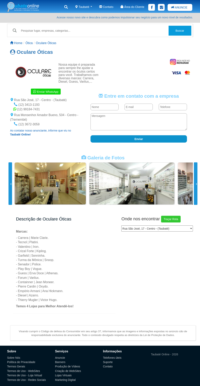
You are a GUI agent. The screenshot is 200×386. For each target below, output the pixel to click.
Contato (106, 7)
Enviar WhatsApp (45, 91)
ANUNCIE (179, 7)
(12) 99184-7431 (26, 109)
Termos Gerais (16, 366)
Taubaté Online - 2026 (164, 354)
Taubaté (83, 7)
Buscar (179, 30)
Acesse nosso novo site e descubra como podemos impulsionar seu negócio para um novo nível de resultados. (125, 17)
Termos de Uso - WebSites (23, 371)
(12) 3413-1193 (27, 104)
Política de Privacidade (21, 362)
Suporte (108, 362)
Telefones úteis (112, 357)
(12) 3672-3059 (27, 124)
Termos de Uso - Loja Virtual (24, 375)
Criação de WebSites (68, 371)
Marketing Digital (65, 379)
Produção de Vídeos (67, 366)
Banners (60, 362)
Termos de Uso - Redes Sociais (26, 379)
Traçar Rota (171, 219)
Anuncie (60, 357)
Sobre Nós (13, 357)
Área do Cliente (132, 7)
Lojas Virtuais (63, 375)
